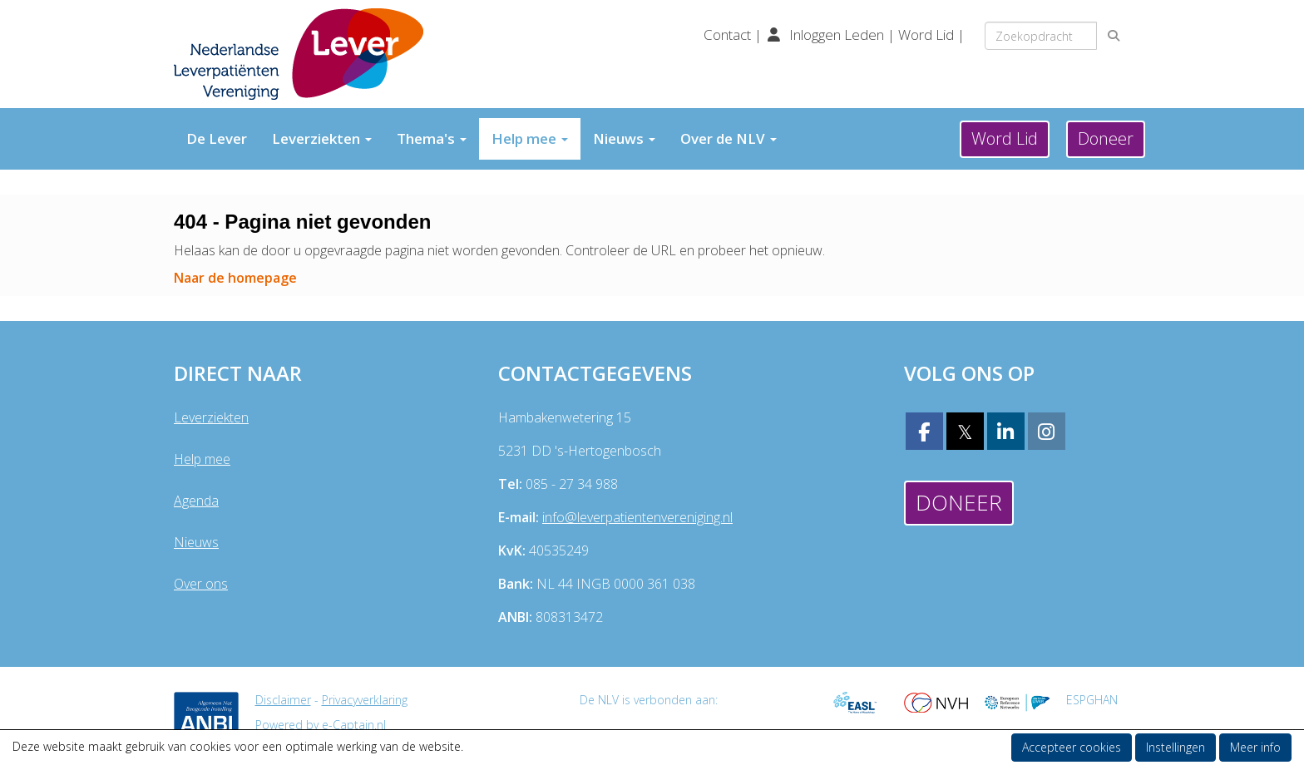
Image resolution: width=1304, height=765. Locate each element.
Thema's (432, 138)
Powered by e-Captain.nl (320, 725)
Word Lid (926, 34)
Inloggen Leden (836, 34)
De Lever (216, 138)
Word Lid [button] (1004, 138)
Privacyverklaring (365, 700)
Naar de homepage (235, 278)
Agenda (196, 500)
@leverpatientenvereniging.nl (637, 517)
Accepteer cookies (1071, 747)
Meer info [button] (1255, 747)
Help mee (529, 138)
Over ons (201, 584)
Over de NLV (728, 138)
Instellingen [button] (1175, 747)
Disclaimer (283, 700)
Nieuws (624, 138)
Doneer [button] (1106, 138)
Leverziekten (322, 138)
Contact (729, 34)
